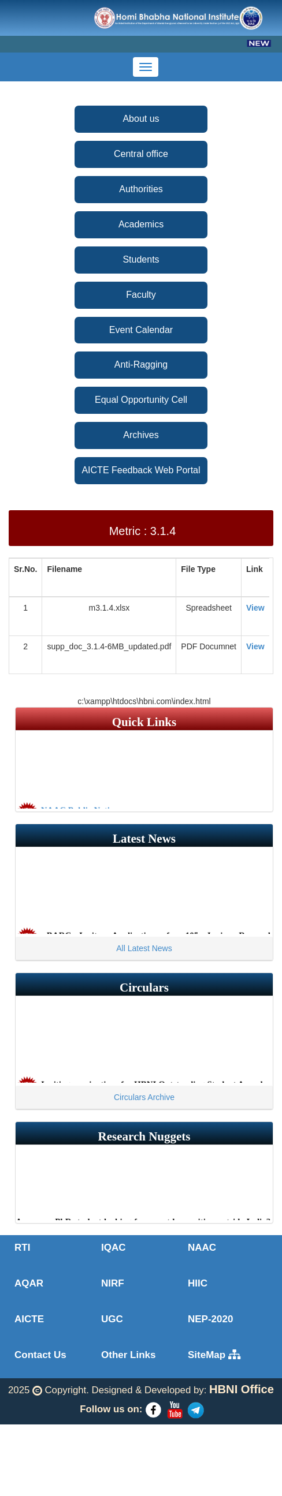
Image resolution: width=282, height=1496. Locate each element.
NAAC (202, 1247)
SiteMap (214, 1354)
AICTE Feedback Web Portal (140, 470)
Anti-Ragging (141, 364)
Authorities (141, 189)
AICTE (29, 1319)
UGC (112, 1319)
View (255, 607)
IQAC (113, 1247)
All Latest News (144, 948)
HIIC (197, 1283)
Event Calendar (141, 330)
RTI (22, 1247)
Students (141, 259)
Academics (141, 224)
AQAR (28, 1283)
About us (141, 119)
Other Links (128, 1354)
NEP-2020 (210, 1319)
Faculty (141, 295)
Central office (141, 154)
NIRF (112, 1283)
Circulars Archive (144, 1097)
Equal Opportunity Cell (141, 400)
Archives (140, 435)
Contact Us (40, 1354)
